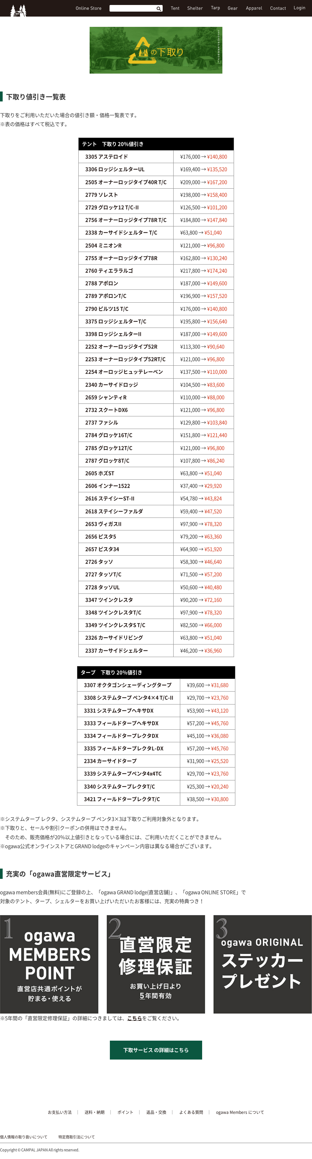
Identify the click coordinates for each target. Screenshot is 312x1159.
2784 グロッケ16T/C (108, 435)
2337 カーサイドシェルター (116, 650)
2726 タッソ (99, 561)
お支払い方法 (60, 1112)
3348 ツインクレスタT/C (113, 612)
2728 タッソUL (102, 587)
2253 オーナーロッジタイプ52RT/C (125, 359)
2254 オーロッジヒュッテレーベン (124, 371)
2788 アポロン (101, 283)
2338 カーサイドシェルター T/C (121, 232)
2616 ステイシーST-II (109, 498)
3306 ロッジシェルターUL (115, 169)
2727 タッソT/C (103, 574)
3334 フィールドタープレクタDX (121, 735)
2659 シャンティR (105, 397)
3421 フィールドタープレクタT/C (122, 799)
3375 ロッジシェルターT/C (115, 321)
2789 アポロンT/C (105, 295)
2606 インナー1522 (107, 485)
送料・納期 (95, 1112)
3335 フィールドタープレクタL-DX (123, 748)
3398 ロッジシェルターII (113, 333)
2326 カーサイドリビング (114, 637)
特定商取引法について (76, 1137)
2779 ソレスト (101, 194)
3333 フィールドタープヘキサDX (121, 723)
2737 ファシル (101, 422)
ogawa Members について (240, 1112)
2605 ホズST (99, 473)
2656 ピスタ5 (100, 536)
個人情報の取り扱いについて (23, 1137)
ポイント (125, 1112)
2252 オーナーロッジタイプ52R (121, 346)
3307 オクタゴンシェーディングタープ (128, 685)
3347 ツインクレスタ (109, 599)
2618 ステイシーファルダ (114, 511)
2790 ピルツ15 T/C (106, 308)
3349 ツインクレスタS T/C (115, 625)
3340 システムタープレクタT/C (119, 786)
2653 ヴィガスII (103, 523)
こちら (134, 1018)
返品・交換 (156, 1112)
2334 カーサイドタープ (110, 760)
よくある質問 (191, 1112)
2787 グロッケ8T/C (107, 460)
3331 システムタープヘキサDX (118, 710)
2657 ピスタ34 (102, 549)
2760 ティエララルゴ (109, 270)
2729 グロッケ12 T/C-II (112, 207)
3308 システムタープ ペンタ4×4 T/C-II (128, 697)
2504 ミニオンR (103, 245)
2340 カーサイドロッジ (111, 384)
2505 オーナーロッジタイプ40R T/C (126, 182)
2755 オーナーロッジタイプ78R (121, 258)
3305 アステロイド (106, 156)
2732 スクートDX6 (106, 409)
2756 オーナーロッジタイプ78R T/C (126, 219)
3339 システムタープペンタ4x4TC (123, 773)
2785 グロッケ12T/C (108, 448)
